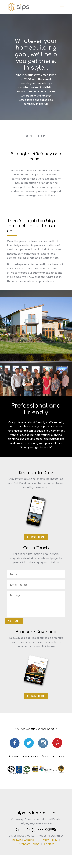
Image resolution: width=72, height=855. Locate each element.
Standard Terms (29, 844)
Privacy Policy (48, 839)
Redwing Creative (23, 839)
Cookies (49, 844)
